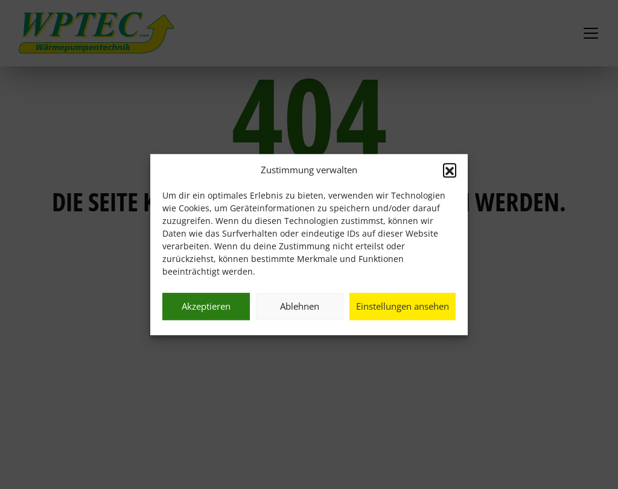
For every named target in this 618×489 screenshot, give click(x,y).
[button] (450, 170)
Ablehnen (299, 306)
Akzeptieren (206, 306)
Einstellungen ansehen (402, 306)
